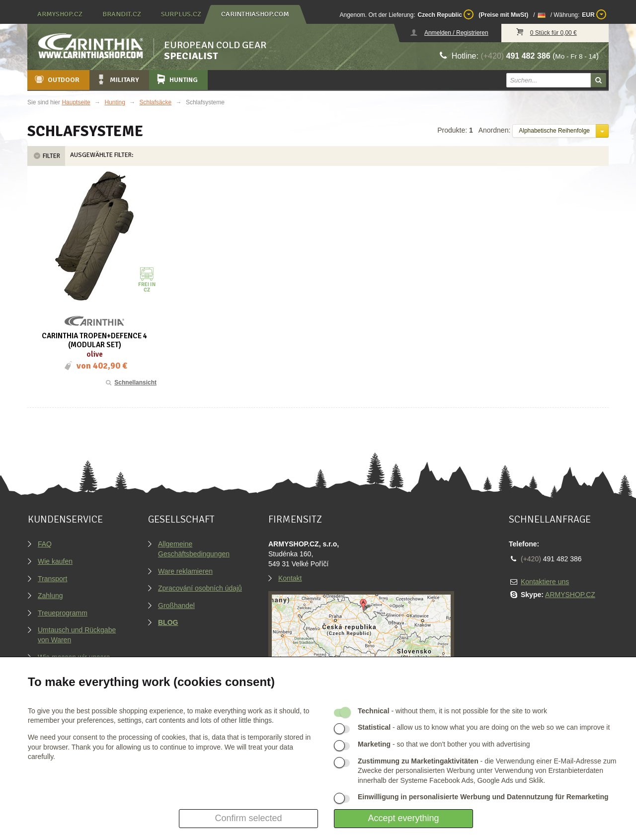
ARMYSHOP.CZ (570, 595)
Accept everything (403, 818)
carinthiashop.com (255, 14)
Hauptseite (76, 102)
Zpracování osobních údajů (200, 588)
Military (117, 79)
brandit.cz (121, 14)
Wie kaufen (55, 561)
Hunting (176, 79)
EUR (594, 14)
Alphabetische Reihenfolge (554, 130)
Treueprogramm (62, 613)
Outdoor (56, 79)
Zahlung (50, 596)
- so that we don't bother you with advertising (444, 744)
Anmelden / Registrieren (456, 32)
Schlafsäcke (156, 102)
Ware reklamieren (185, 571)
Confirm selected (248, 818)
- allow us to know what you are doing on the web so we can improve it (484, 727)
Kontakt (290, 578)
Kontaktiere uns (545, 582)
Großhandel (176, 605)
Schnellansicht (131, 382)
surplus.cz (181, 14)
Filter (46, 156)
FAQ (45, 544)
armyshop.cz (59, 14)
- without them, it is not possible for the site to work (452, 711)
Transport (52, 579)
